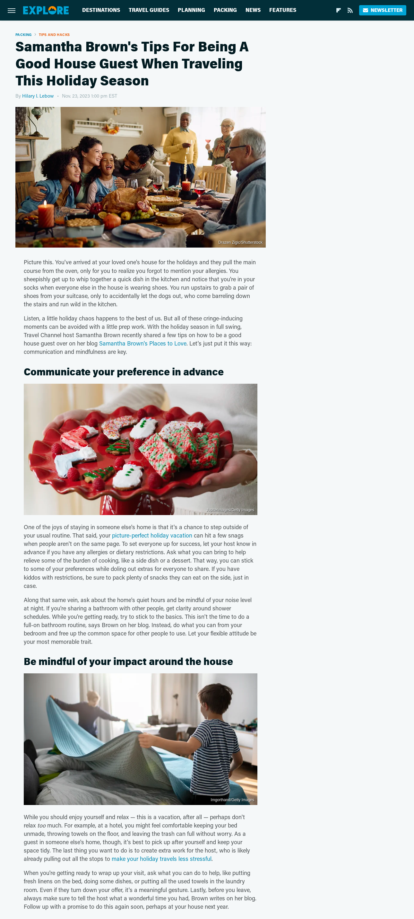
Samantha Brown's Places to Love (142, 343)
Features (282, 10)
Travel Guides (149, 10)
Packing (225, 10)
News (253, 10)
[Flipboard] (338, 10)
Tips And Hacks (54, 34)
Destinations (101, 10)
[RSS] (350, 10)
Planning (191, 10)
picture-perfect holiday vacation (152, 535)
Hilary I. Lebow (38, 95)
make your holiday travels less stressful (161, 858)
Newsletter (382, 10)
